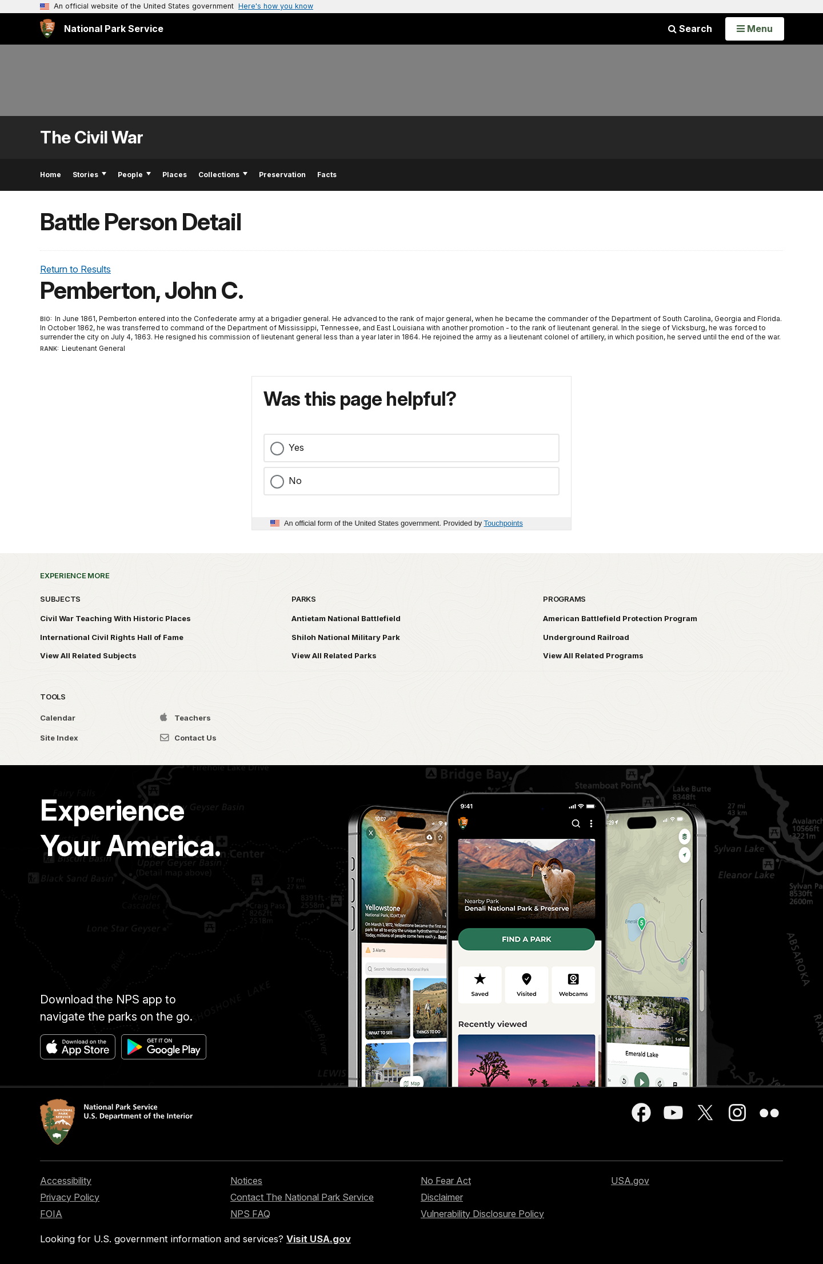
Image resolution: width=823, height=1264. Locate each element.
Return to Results (75, 269)
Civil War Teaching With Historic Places (115, 618)
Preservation (282, 174)
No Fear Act (446, 1180)
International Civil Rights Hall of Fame (111, 637)
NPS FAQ (250, 1213)
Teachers (185, 717)
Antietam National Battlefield (346, 618)
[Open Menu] (754, 28)
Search (690, 28)
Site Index (59, 737)
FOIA (51, 1213)
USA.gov (630, 1180)
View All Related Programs (593, 655)
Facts (327, 174)
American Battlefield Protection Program (620, 618)
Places (174, 174)
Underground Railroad (586, 637)
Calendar (57, 717)
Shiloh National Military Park (345, 637)
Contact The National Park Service (302, 1197)
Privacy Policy (69, 1197)
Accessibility (65, 1180)
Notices (246, 1180)
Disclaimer (442, 1197)
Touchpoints (503, 523)
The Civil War (91, 137)
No (295, 480)
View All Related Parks (334, 655)
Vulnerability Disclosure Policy (482, 1213)
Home (50, 174)
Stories (89, 174)
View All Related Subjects (88, 655)
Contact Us (188, 737)
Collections (222, 174)
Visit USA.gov (318, 1239)
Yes (296, 447)
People (134, 174)
